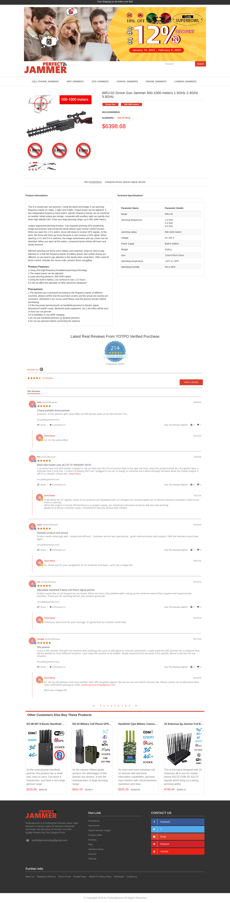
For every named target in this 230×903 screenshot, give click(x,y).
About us (30, 876)
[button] (43, 424)
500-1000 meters (131, 104)
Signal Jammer (138, 182)
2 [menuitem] (104, 705)
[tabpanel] (115, 552)
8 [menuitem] (125, 705)
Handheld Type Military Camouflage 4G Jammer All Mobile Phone (138, 724)
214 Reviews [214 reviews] (47, 378)
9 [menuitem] (129, 705)
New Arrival (93, 825)
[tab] (33, 392)
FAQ (90, 844)
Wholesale (119, 876)
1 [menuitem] (100, 705)
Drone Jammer (123, 182)
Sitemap (92, 858)
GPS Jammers (100, 81)
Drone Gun (110, 104)
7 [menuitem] (122, 705)
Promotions (93, 820)
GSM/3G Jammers (127, 81)
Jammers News (95, 849)
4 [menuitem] (111, 705)
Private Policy (79, 876)
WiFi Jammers (75, 81)
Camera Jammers (185, 81)
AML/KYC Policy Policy (100, 876)
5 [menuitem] (115, 705)
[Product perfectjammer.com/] (119, 418)
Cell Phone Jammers (45, 81)
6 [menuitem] (118, 705)
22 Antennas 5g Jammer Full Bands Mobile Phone (184, 724)
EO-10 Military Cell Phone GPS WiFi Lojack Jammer (92, 724)
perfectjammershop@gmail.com (98, 684)
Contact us (131, 876)
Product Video (95, 835)
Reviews (92, 839)
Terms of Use (64, 876)
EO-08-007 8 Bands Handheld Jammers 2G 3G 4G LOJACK (46, 724)
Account (92, 854)
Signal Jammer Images (99, 830)
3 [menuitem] (107, 705)
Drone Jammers (156, 81)
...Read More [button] (74, 473)
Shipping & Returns (46, 876)
